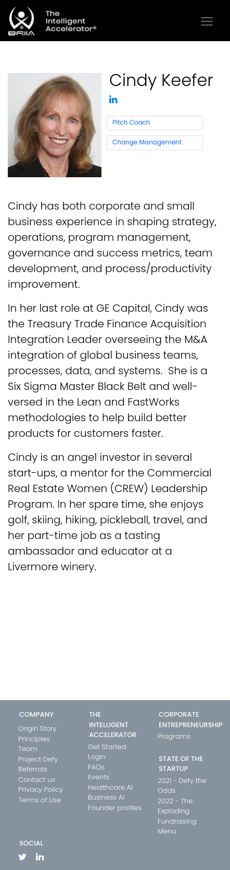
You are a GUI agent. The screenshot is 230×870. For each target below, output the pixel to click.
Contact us (36, 780)
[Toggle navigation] (207, 21)
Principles (34, 739)
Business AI (106, 797)
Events (98, 777)
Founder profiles (115, 808)
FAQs (96, 767)
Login (97, 757)
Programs (174, 736)
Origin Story (37, 728)
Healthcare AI (110, 787)
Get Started (107, 747)
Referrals (32, 769)
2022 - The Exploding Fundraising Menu (177, 816)
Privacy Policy (40, 789)
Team (27, 749)
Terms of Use (39, 800)
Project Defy (38, 759)
